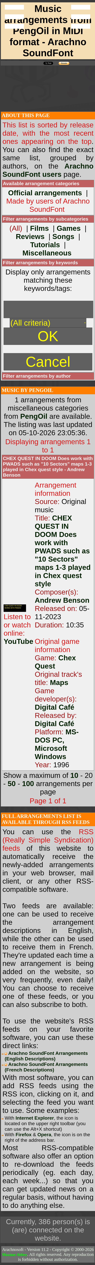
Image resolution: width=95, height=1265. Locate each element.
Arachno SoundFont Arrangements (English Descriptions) (46, 1056)
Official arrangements (45, 193)
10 (74, 775)
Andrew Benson (62, 600)
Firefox (24, 1134)
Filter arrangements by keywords (40, 262)
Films (39, 228)
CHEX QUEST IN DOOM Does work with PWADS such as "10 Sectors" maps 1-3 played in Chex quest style (63, 551)
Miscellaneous (47, 253)
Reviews (30, 236)
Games (69, 228)
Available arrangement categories (41, 183)
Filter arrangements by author (37, 376)
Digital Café (54, 707)
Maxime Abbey (14, 1254)
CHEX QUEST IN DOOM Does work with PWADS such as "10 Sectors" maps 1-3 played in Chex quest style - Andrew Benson (48, 467)
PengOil (33, 416)
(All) (15, 228)
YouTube (18, 641)
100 (28, 784)
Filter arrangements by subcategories (45, 219)
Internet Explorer (35, 1118)
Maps (59, 682)
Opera (44, 1134)
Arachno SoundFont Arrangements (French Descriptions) (46, 1067)
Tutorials (45, 245)
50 (12, 784)
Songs (63, 236)
